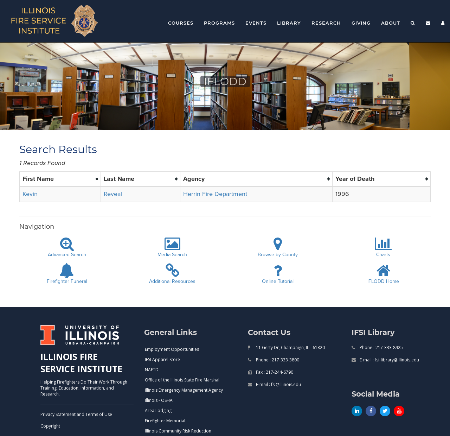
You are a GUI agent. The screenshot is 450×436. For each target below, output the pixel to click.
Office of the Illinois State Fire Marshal (182, 380)
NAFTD (152, 370)
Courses (180, 23)
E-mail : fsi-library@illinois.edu (389, 360)
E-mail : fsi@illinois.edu (278, 384)
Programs (219, 23)
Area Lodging (158, 410)
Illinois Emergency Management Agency (184, 390)
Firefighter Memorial (165, 421)
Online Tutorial (278, 274)
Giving (361, 23)
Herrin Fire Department (215, 193)
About (390, 23)
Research (326, 23)
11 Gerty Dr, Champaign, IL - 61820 (290, 347)
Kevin (30, 193)
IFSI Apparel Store (162, 359)
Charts (383, 247)
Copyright (50, 426)
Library (289, 23)
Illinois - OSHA (159, 400)
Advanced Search (67, 247)
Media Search (172, 247)
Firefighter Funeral (67, 274)
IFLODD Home (383, 274)
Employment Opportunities (172, 349)
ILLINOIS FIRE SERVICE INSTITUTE (81, 362)
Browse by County (278, 247)
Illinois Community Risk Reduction (178, 431)
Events (255, 23)
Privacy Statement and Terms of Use (76, 414)
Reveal (113, 193)
